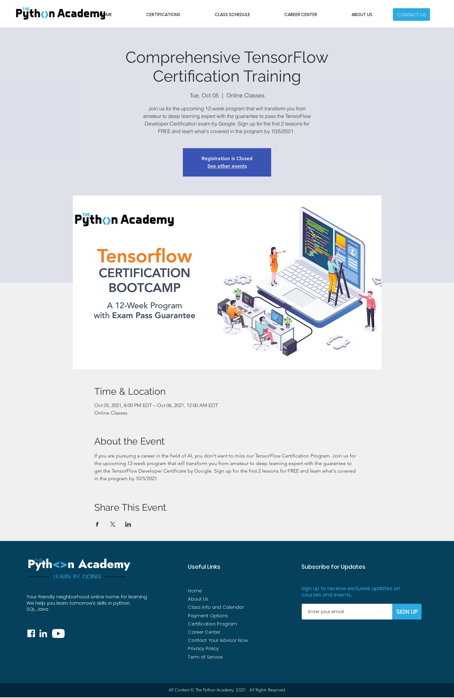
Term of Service (205, 657)
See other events (227, 166)
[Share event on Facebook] (97, 524)
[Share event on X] (113, 524)
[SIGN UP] (407, 611)
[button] (411, 14)
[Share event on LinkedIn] (128, 524)
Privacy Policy (203, 648)
